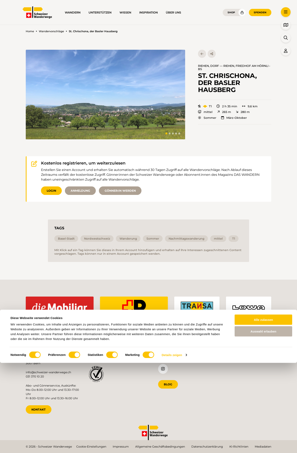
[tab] (166, 133)
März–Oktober (234, 117)
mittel (205, 112)
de (221, 356)
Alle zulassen (263, 409)
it (247, 356)
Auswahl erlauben (263, 421)
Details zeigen (172, 445)
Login (51, 190)
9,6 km (250, 106)
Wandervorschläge (51, 31)
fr (235, 356)
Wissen (125, 12)
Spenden (260, 12)
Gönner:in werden (120, 190)
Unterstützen (100, 12)
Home (30, 31)
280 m (243, 112)
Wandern (72, 12)
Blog (168, 383)
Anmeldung (80, 190)
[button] (105, 95)
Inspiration (148, 12)
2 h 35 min (227, 106)
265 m (224, 112)
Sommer (207, 117)
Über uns (173, 12)
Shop (231, 12)
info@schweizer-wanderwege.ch (48, 371)
